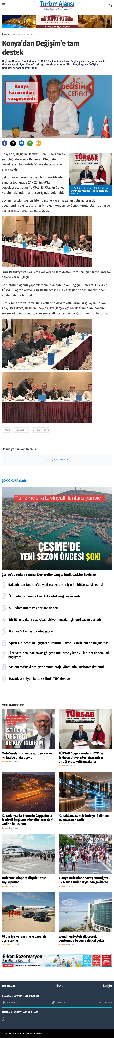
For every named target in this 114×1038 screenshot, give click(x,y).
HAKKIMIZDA (8, 986)
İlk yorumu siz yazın (57, 460)
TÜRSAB (6, 430)
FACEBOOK (10, 1002)
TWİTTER (58, 1002)
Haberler (6, 34)
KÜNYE (59, 986)
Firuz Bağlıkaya (22, 430)
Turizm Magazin (7, 945)
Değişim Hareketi (41, 430)
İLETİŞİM (107, 986)
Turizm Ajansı (19, 1033)
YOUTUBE (105, 1002)
